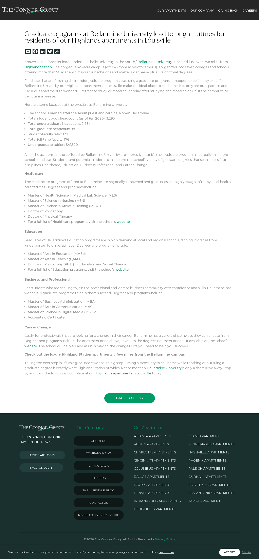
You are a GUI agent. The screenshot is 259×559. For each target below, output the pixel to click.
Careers (98, 478)
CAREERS (250, 10)
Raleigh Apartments (206, 468)
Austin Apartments (151, 444)
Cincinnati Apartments (155, 460)
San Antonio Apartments (211, 493)
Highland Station (38, 67)
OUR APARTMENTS (171, 10)
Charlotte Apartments (155, 452)
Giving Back (99, 465)
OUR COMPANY (202, 10)
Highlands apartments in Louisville (123, 373)
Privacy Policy (165, 539)
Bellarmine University (155, 62)
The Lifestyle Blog (98, 490)
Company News (98, 453)
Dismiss (246, 552)
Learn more (166, 552)
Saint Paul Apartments (209, 485)
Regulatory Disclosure (98, 515)
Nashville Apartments (208, 452)
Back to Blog (129, 398)
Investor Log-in (41, 467)
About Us (98, 441)
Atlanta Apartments (152, 436)
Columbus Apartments (155, 468)
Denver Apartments (152, 493)
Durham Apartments (207, 477)
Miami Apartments (205, 436)
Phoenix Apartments (207, 460)
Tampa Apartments (205, 501)
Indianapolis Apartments (157, 501)
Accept (229, 552)
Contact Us (98, 502)
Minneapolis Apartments (211, 444)
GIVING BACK (228, 10)
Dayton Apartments (152, 485)
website (123, 222)
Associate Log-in (42, 455)
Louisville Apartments (154, 509)
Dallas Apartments (151, 477)
